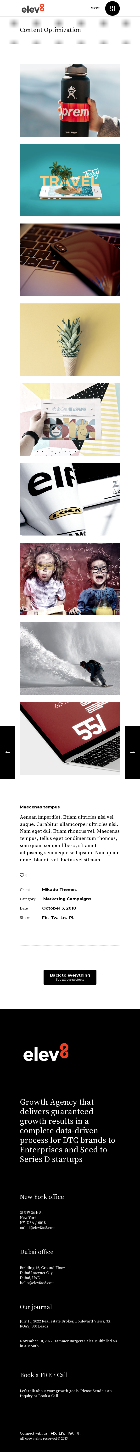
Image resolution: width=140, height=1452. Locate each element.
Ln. (62, 1433)
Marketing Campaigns (67, 898)
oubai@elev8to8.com (38, 1227)
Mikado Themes (59, 889)
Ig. (77, 1433)
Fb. (53, 1433)
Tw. (70, 1433)
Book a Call (48, 1396)
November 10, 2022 (36, 1341)
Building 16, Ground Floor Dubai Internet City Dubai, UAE (42, 1272)
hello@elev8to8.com (37, 1282)
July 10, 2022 (30, 1321)
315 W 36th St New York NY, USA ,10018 (33, 1217)
